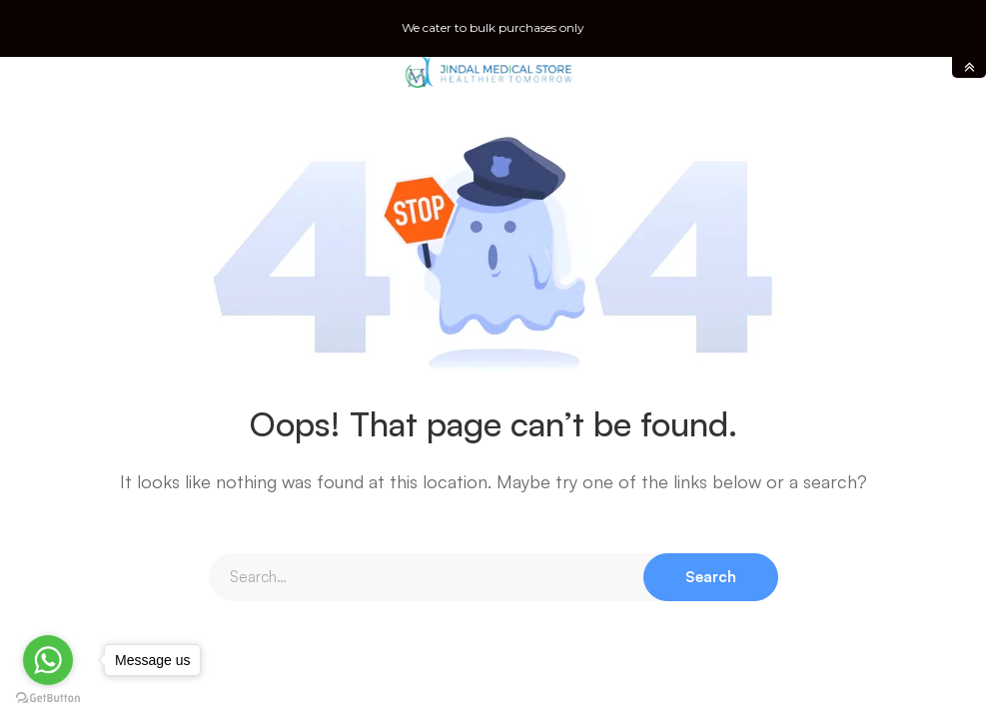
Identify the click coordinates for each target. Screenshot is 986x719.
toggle (969, 67)
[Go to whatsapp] (48, 660)
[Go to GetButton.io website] (48, 698)
